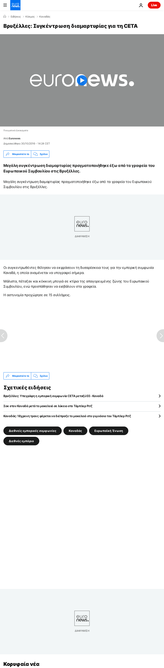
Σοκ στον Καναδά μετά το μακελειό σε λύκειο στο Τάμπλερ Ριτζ (47, 406)
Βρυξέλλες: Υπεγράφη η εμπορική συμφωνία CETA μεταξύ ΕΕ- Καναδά (53, 396)
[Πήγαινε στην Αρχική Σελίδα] (15, 5)
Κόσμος (30, 16)
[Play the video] (82, 80)
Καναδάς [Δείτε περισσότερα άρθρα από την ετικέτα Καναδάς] (75, 431)
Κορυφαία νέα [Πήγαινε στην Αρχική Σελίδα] (21, 664)
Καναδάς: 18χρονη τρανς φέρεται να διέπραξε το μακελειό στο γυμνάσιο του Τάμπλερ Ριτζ (67, 416)
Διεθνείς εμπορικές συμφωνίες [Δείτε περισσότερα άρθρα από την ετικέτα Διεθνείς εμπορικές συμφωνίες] (32, 431)
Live (154, 5)
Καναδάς (44, 16)
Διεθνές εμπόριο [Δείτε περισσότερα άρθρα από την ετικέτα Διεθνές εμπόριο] (21, 441)
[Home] (4, 16)
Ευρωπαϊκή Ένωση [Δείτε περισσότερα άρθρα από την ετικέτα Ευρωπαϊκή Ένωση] (108, 431)
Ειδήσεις (16, 16)
